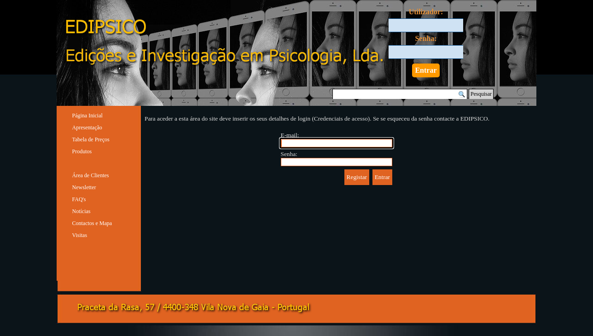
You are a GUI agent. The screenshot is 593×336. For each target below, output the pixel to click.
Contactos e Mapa (92, 223)
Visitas (79, 235)
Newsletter (84, 187)
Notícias (81, 211)
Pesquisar (481, 94)
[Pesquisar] (399, 94)
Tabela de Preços (91, 139)
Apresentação (87, 127)
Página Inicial (87, 115)
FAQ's (79, 199)
